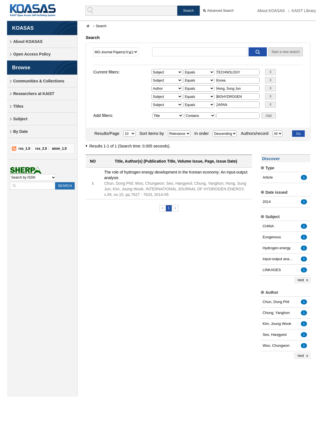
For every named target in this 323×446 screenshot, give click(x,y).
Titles (18, 106)
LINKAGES (272, 270)
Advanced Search (220, 11)
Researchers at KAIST (33, 93)
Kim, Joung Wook (277, 324)
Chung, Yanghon (276, 313)
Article (268, 177)
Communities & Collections (38, 81)
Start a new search (285, 52)
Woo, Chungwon (276, 345)
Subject (20, 119)
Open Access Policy (32, 54)
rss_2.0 (41, 149)
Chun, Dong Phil (276, 302)
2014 (267, 202)
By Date (20, 131)
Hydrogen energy (277, 248)
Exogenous (272, 237)
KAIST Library (304, 10)
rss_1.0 (24, 149)
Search (101, 26)
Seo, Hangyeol (274, 334)
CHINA (268, 226)
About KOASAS (271, 10)
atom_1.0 (59, 149)
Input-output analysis (278, 259)
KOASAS (33, 10)
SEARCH (65, 186)
